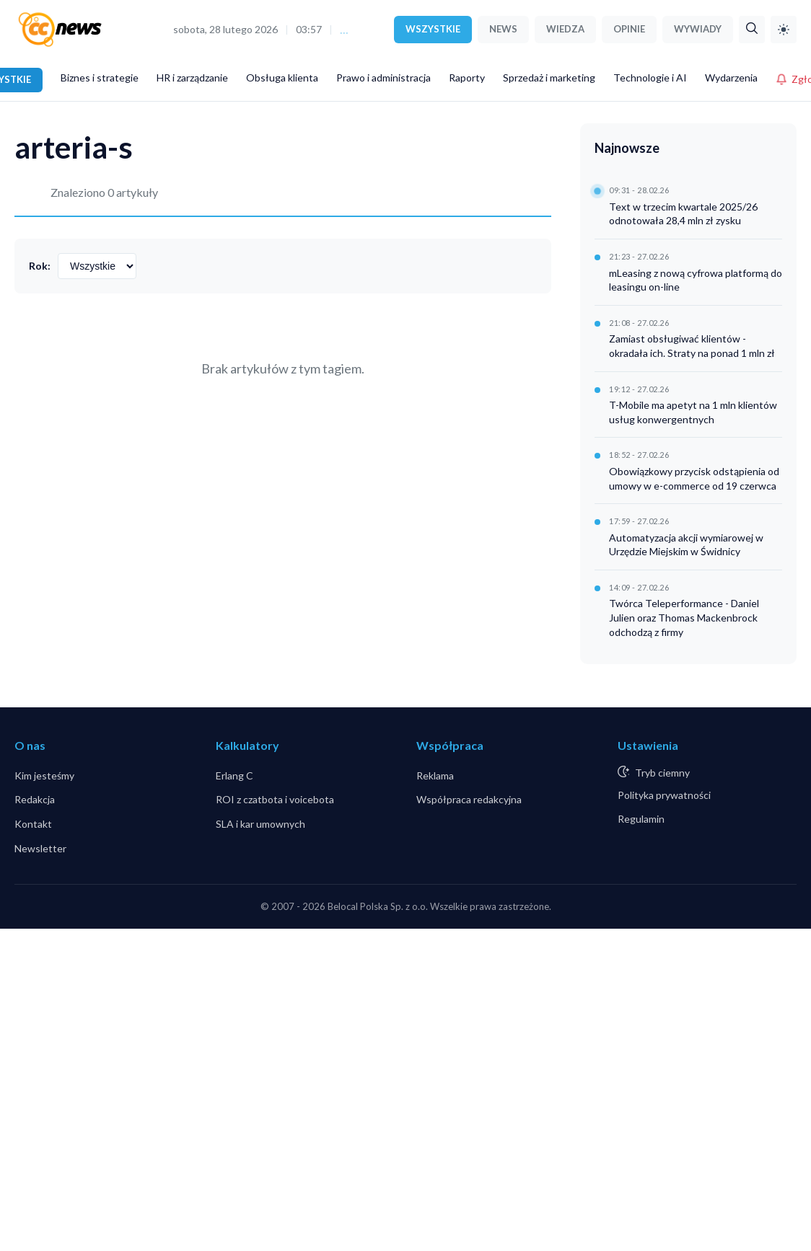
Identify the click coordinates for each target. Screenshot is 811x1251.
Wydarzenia (731, 77)
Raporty (467, 77)
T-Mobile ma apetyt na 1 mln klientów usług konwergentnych (693, 412)
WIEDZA (565, 29)
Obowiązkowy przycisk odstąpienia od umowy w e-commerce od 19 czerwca (694, 478)
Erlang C (234, 775)
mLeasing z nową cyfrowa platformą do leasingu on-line (695, 280)
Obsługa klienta (282, 77)
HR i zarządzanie (192, 77)
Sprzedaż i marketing (549, 77)
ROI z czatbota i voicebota (275, 799)
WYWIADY (698, 29)
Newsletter (40, 848)
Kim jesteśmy (44, 775)
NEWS (503, 29)
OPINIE (629, 29)
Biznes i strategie (100, 77)
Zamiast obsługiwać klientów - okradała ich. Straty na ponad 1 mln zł (692, 345)
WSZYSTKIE (433, 29)
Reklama (435, 775)
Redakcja (34, 799)
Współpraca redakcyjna (469, 799)
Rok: (40, 266)
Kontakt (33, 824)
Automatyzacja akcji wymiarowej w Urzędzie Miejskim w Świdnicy (686, 544)
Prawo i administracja (383, 77)
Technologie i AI (650, 77)
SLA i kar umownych (260, 824)
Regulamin (641, 819)
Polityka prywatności (664, 795)
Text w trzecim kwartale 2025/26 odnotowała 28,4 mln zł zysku (683, 213)
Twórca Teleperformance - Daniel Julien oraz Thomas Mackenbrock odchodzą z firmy (684, 617)
